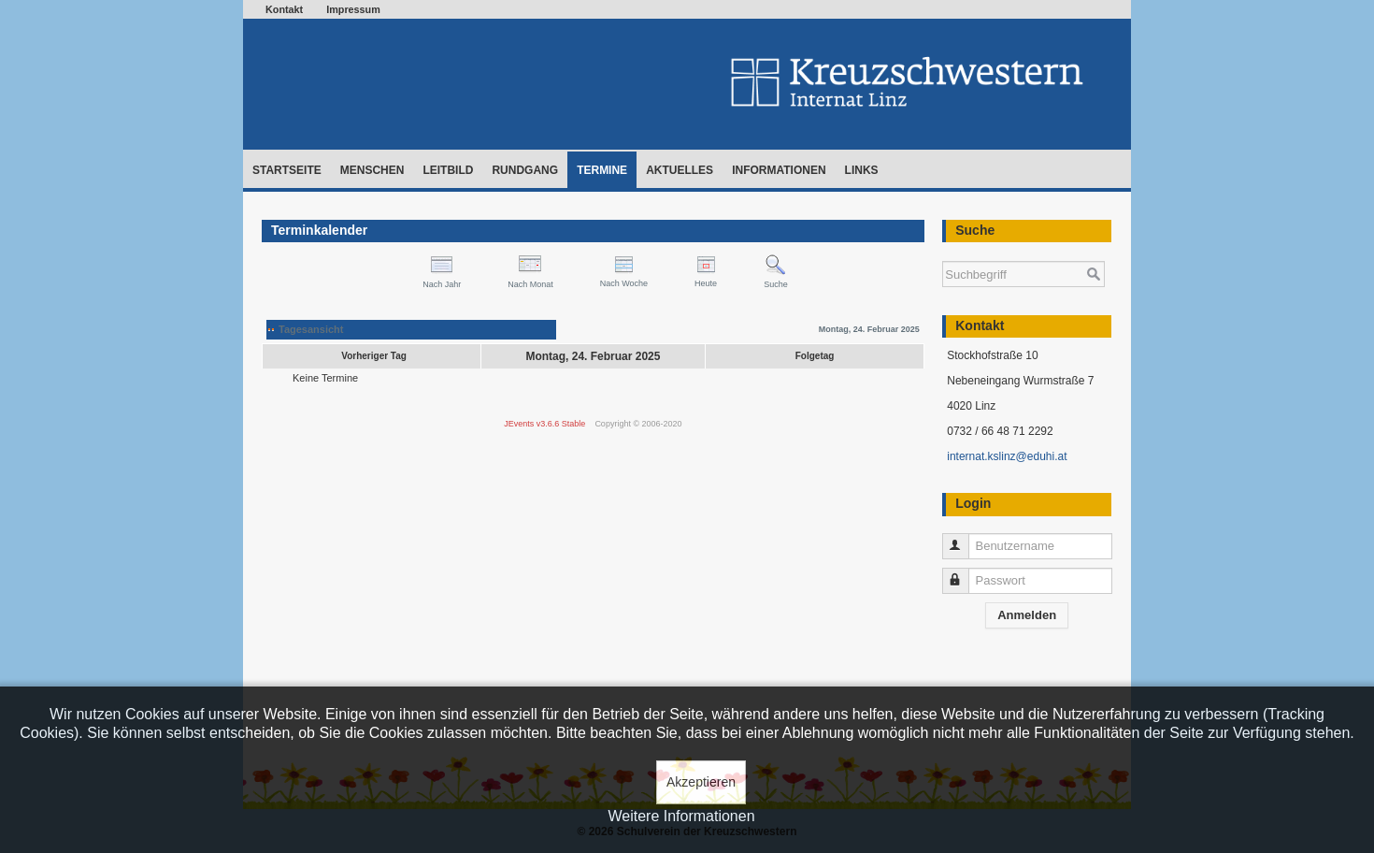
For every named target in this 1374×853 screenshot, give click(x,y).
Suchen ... (942, 252)
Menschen (372, 170)
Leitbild (447, 170)
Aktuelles (679, 170)
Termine (602, 170)
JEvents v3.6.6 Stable (544, 423)
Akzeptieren (701, 781)
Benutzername (964, 538)
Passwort (964, 572)
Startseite (287, 170)
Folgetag (815, 356)
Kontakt (284, 9)
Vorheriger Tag (374, 356)
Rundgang (525, 170)
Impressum (353, 9)
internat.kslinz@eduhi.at (1006, 456)
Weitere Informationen (681, 816)
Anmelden (1026, 615)
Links (862, 170)
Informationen (778, 170)
